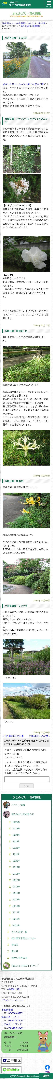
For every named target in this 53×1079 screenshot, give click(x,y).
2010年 (16, 926)
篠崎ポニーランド (10, 1017)
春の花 (14, 945)
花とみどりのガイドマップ (25, 966)
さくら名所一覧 (19, 932)
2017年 (16, 881)
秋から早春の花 (19, 958)
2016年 (16, 887)
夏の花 (14, 952)
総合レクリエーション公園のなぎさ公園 (23, 84)
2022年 (16, 848)
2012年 (16, 913)
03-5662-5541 (14, 990)
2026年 (16, 822)
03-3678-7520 (15, 1021)
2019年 (16, 868)
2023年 (16, 842)
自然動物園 (7, 1010)
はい (8, 757)
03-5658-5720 (15, 1028)
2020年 (16, 861)
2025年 (16, 829)
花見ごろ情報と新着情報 (30, 26)
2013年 (16, 906)
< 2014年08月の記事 (13, 736)
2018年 (16, 874)
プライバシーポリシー (12, 1001)
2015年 (16, 894)
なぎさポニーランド (11, 1025)
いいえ (17, 757)
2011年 (16, 919)
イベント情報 (18, 805)
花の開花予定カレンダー (23, 939)
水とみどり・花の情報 (36, 23)
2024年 (16, 835)
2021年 (16, 855)
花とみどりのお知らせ (22, 815)
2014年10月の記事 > (39, 736)
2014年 (16, 900)
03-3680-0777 (15, 1014)
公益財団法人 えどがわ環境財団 (13, 23)
